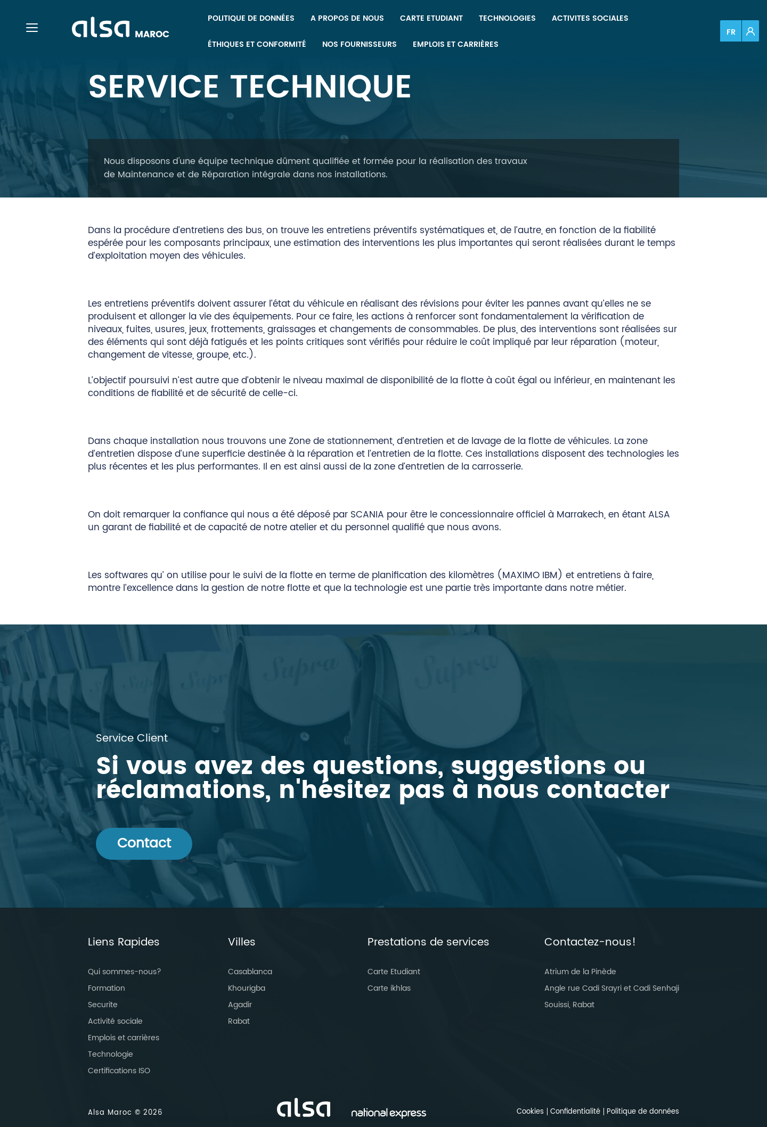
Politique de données (643, 1111)
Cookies (530, 1111)
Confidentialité (575, 1111)
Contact (144, 843)
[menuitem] (251, 18)
